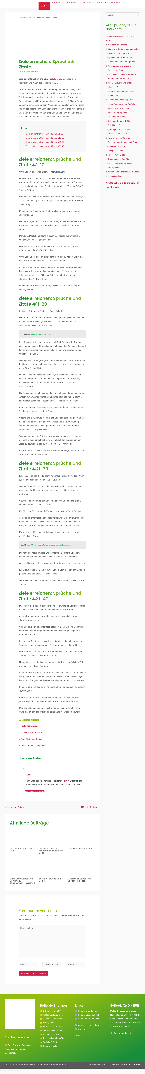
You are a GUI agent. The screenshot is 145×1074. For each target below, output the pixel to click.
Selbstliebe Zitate (116, 74)
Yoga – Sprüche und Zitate (120, 86)
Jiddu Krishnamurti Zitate (81, 848)
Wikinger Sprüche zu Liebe (120, 111)
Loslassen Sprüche (117, 149)
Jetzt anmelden (121, 1038)
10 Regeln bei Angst (52, 1036)
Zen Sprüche (114, 170)
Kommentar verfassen (26, 72)
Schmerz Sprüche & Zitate (120, 124)
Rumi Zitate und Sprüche (32, 739)
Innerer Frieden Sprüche (119, 141)
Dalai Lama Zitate (116, 128)
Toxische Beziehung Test (54, 1039)
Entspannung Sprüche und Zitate (123, 145)
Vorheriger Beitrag (14, 807)
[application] (51, 6)
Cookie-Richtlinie (113, 1066)
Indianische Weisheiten (118, 57)
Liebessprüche (115, 91)
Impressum (93, 1066)
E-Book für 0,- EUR (52, 1012)
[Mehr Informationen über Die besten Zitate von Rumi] (23, 836)
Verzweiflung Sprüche (118, 116)
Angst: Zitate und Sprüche (120, 70)
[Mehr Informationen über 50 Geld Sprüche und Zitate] (52, 866)
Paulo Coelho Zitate (30, 726)
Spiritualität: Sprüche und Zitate (122, 78)
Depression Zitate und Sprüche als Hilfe (79, 879)
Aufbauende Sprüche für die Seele (124, 174)
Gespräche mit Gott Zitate (120, 162)
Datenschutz (102, 1066)
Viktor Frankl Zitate (116, 157)
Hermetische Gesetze (53, 1028)
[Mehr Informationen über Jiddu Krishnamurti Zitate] (81, 836)
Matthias (29, 775)
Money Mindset (50, 1024)
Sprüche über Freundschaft (120, 61)
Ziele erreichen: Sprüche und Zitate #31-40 (46, 146)
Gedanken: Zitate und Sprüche (122, 65)
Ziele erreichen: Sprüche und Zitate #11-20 (46, 138)
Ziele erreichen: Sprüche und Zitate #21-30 (46, 142)
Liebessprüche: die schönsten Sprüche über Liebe (51, 850)
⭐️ (41, 1020)
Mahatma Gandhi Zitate (31, 732)
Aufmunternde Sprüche (118, 82)
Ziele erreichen (58, 79)
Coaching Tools (50, 1047)
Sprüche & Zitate (51, 1043)
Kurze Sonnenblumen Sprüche (122, 107)
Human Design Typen (53, 1020)
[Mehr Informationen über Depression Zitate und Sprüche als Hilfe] (81, 866)
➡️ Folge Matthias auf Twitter (88, 1016)
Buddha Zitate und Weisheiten (122, 95)
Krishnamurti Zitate (117, 120)
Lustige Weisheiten (117, 153)
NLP (65, 781)
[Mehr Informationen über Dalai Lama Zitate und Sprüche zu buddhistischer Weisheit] (23, 866)
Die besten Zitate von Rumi (21, 849)
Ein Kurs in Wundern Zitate (120, 166)
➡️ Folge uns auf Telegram (87, 1012)
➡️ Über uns (81, 1031)
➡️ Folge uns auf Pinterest (87, 1020)
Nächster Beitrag (90, 807)
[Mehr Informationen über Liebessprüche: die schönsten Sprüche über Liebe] (52, 836)
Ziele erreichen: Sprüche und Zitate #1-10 (45, 134)
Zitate (36, 72)
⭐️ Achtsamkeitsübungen (51, 1016)
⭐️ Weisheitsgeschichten (51, 1032)
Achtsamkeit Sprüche (118, 45)
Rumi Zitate (113, 99)
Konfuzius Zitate (115, 178)
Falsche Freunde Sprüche (120, 137)
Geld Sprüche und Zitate (119, 132)
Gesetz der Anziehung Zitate (34, 745)
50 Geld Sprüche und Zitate (50, 879)
